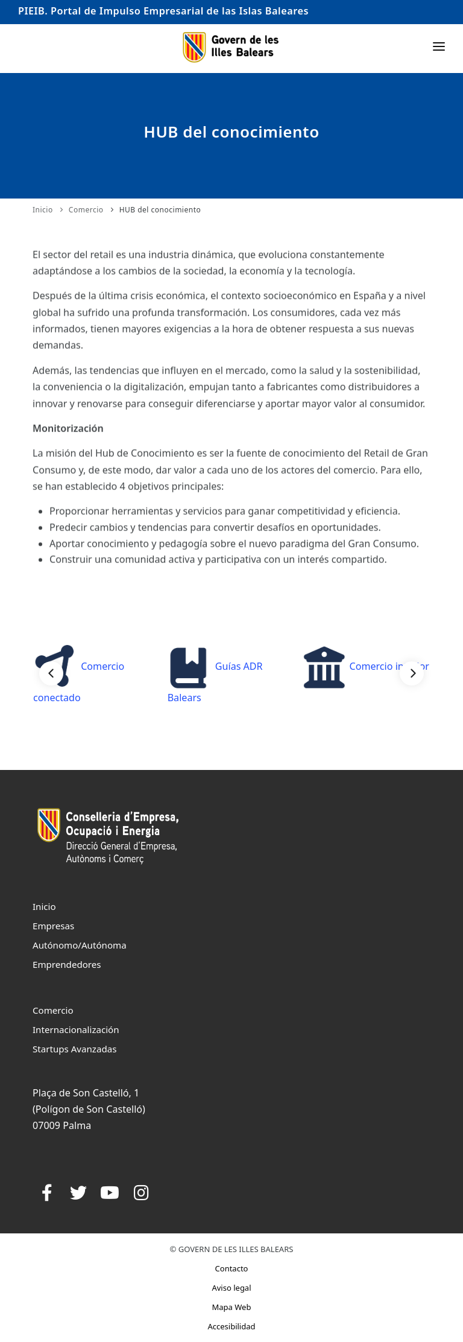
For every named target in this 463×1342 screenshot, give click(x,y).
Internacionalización (76, 1029)
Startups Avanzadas (74, 1049)
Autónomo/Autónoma (80, 945)
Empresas (53, 926)
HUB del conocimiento (160, 210)
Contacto (231, 1268)
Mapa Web (231, 1307)
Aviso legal (231, 1287)
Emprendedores (67, 964)
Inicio (43, 210)
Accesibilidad (231, 1326)
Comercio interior (365, 666)
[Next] (412, 673)
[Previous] (51, 673)
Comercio (86, 210)
